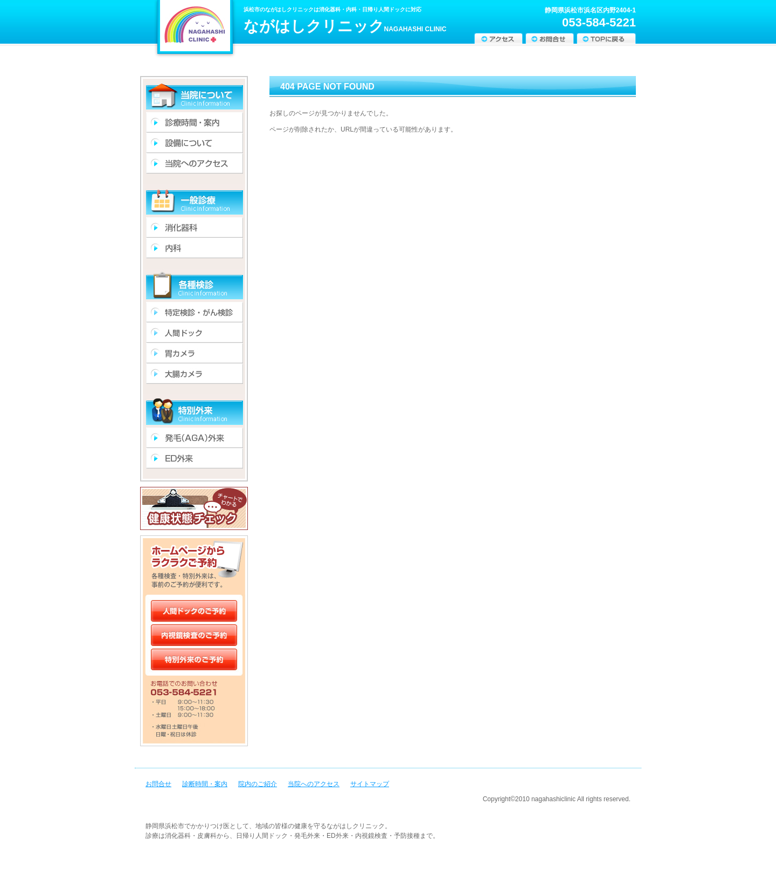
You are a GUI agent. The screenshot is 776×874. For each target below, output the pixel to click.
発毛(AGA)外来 (194, 438)
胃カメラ (194, 353)
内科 (194, 248)
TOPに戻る (606, 38)
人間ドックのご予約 (194, 608)
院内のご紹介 (257, 784)
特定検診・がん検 (194, 312)
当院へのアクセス (314, 784)
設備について (194, 143)
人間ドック (194, 332)
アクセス (498, 38)
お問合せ (549, 38)
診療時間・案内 (194, 122)
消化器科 (194, 227)
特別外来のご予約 (194, 661)
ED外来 (194, 458)
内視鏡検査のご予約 (194, 634)
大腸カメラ (194, 373)
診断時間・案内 (204, 784)
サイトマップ (369, 784)
